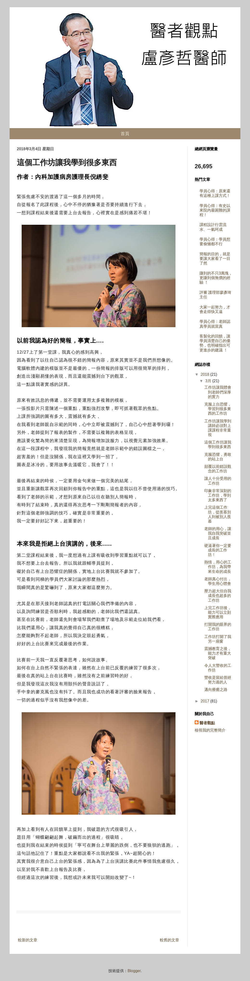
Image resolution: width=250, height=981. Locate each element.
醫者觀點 (207, 723)
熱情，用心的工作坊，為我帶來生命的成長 (217, 566)
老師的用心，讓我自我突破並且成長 (217, 533)
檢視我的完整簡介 (210, 730)
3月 (208, 381)
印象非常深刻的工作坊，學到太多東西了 (217, 495)
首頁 (125, 133)
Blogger (134, 971)
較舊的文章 (169, 940)
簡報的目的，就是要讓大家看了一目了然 (215, 258)
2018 (205, 374)
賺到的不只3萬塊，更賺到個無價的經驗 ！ (216, 277)
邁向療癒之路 (215, 689)
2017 (205, 701)
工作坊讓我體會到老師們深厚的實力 (217, 392)
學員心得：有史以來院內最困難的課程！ (215, 210)
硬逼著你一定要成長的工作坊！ (217, 550)
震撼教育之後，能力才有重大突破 (217, 653)
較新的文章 (27, 940)
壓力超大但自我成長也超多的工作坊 (217, 595)
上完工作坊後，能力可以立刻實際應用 (217, 612)
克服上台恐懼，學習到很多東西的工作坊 (217, 408)
